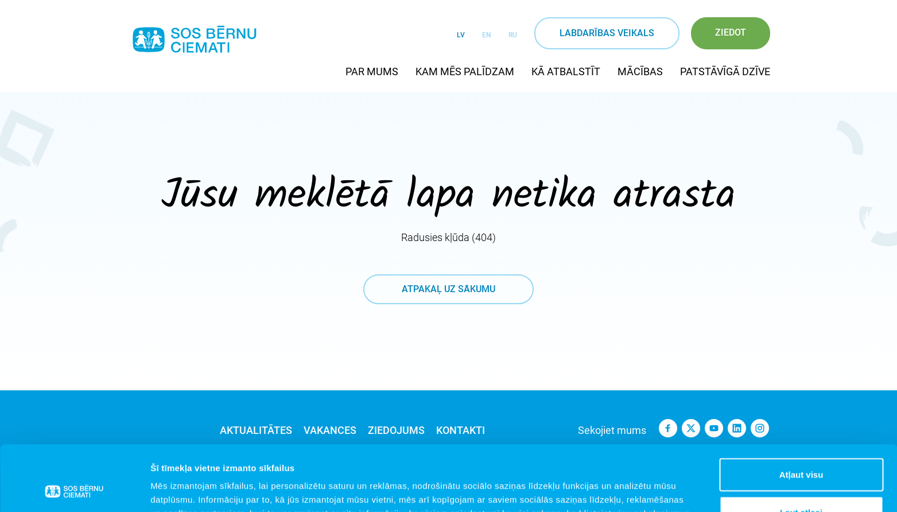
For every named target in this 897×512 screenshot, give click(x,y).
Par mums (371, 71)
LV (461, 35)
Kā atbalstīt (565, 71)
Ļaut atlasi (801, 451)
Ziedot (730, 32)
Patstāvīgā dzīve (725, 71)
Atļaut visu (801, 413)
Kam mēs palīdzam (465, 71)
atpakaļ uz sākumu (448, 289)
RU (512, 35)
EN (486, 35)
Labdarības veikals (607, 33)
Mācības (640, 71)
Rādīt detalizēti (625, 489)
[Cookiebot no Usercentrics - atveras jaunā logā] (74, 489)
